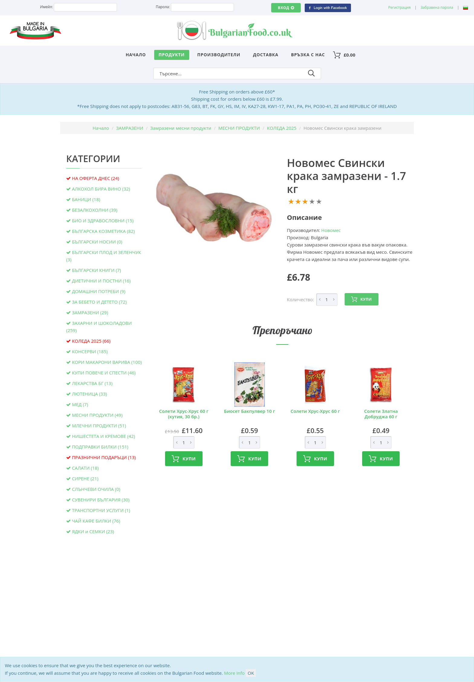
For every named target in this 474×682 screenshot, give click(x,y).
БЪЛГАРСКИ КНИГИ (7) (96, 270)
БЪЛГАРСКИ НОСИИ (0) (97, 242)
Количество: (300, 299)
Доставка (265, 54)
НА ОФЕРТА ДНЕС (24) (95, 178)
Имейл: (46, 6)
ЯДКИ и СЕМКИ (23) (93, 531)
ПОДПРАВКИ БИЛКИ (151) (100, 447)
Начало (136, 54)
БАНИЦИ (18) (86, 199)
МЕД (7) (80, 404)
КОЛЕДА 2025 (282, 128)
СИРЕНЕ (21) (85, 478)
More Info (234, 673)
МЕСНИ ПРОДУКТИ (239, 128)
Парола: (163, 6)
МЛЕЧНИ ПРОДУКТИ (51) (99, 426)
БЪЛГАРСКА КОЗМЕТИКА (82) (103, 231)
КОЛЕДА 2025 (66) (91, 341)
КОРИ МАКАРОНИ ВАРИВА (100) (107, 362)
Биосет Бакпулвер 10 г (249, 411)
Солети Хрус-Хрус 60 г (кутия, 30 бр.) (183, 413)
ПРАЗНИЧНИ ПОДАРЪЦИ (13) (104, 457)
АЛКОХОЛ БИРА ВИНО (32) (101, 189)
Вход (286, 7)
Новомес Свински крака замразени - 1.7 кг (346, 175)
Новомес (331, 230)
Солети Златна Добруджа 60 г (381, 413)
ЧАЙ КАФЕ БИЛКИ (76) (96, 521)
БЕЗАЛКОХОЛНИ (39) (94, 210)
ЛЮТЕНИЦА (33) (89, 394)
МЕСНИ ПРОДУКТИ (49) (97, 415)
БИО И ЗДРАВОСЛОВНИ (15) (103, 220)
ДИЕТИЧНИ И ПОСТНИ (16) (101, 281)
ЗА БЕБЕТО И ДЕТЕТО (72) (99, 302)
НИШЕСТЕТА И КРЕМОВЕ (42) (103, 436)
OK (251, 673)
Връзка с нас (308, 54)
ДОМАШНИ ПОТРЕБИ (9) (98, 291)
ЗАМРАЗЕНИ (129, 128)
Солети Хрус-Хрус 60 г (315, 411)
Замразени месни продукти (180, 128)
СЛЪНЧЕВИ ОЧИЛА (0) (96, 489)
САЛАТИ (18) (85, 468)
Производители (219, 54)
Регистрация (399, 7)
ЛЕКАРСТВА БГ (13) (92, 383)
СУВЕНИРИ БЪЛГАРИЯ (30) (101, 500)
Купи (361, 299)
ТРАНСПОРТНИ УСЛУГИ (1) (101, 510)
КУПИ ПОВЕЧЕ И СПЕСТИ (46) (104, 373)
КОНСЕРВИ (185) (90, 351)
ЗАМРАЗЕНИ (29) (90, 312)
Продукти (172, 54)
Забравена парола (436, 7)
